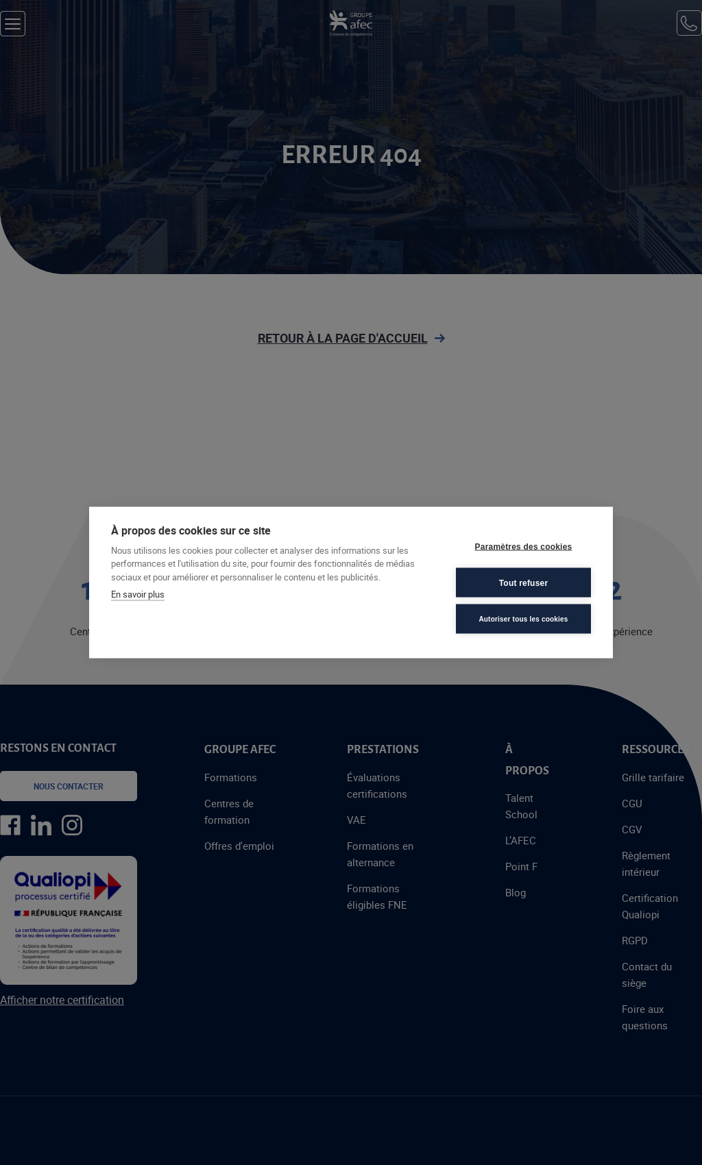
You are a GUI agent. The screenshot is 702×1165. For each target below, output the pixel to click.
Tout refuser (523, 582)
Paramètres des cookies (523, 546)
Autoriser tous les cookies (523, 618)
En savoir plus (138, 594)
